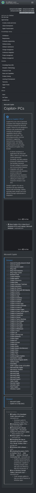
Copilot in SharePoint (16, 315)
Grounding (13, 363)
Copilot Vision (14, 350)
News (3, 94)
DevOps (6, 20)
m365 (28, 8)
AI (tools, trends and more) (9, 23)
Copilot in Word (14, 331)
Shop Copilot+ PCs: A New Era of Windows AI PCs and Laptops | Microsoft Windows (20, 226)
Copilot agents (14, 278)
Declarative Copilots (16, 358)
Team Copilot (14, 387)
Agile (2, 20)
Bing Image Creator (16, 272)
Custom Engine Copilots (17, 356)
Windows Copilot (15, 389)
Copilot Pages (14, 338)
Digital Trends (5, 84)
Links (3, 87)
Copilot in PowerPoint (16, 313)
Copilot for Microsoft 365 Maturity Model (22, 290)
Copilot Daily (14, 282)
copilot (16, 8)
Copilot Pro (13, 340)
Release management (8, 58)
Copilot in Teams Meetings (18, 319)
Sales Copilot (14, 381)
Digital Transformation (8, 28)
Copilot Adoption (15, 276)
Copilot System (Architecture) (19, 348)
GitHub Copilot (14, 362)
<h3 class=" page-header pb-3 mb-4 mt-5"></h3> (18, 210)
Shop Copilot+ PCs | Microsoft (21, 435)
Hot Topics (5, 97)
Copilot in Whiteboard (16, 329)
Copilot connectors (15, 280)
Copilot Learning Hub (16, 334)
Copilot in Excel (15, 292)
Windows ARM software (19, 447)
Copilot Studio (14, 346)
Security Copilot (15, 383)
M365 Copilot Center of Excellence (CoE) (22, 365)
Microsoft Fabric (15, 375)
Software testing (6, 44)
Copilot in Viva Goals (16, 325)
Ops (7, 17)
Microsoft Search (15, 379)
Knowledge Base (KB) (8, 65)
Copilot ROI (13, 344)
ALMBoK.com (5, 100)
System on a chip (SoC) (17, 403)
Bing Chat (13, 269)
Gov (2, 17)
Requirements (6, 38)
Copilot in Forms (15, 294)
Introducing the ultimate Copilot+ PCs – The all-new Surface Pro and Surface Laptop (19, 430)
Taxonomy (5, 82)
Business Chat (14, 274)
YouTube (26, 219)
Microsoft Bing (14, 371)
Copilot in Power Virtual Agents (19, 311)
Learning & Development (8, 79)
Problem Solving (6, 76)
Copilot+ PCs (14, 354)
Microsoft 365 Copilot (16, 367)
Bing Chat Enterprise (16, 270)
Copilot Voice (14, 352)
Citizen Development (7, 25)
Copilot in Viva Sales (16, 327)
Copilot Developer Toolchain (18, 284)
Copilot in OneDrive (16, 298)
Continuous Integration (8, 52)
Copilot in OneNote (16, 300)
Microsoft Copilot (9, 104)
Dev (5, 17)
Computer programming (8, 41)
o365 (16, 10)
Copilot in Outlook (15, 301)
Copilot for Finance (16, 288)
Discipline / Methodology (8, 68)
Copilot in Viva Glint (16, 323)
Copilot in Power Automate (18, 305)
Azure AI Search (15, 265)
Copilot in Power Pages (17, 309)
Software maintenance (8, 47)
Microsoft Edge (14, 373)
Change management (7, 49)
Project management (7, 55)
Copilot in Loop (14, 296)
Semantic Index (15, 385)
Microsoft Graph (15, 377)
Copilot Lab (13, 332)
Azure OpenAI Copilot (16, 267)
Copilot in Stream (15, 317)
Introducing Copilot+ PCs (19, 424)
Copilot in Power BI (16, 307)
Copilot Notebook (15, 336)
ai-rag (28, 10)
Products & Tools (6, 70)
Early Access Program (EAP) (18, 360)
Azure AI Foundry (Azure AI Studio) (20, 263)
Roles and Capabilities (8, 73)
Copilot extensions (15, 286)
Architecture (5, 35)
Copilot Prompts (15, 342)
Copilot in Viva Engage (17, 321)
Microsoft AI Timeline (16, 369)
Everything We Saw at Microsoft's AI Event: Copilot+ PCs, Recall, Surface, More (19, 441)
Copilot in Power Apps (16, 303)
